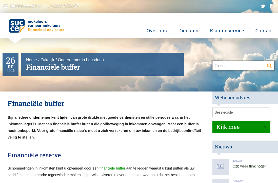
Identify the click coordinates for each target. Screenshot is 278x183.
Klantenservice (227, 30)
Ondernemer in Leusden (80, 60)
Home (31, 60)
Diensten (188, 30)
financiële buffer (112, 168)
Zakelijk (47, 60)
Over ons (157, 30)
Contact (264, 30)
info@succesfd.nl (25, 6)
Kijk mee (228, 126)
